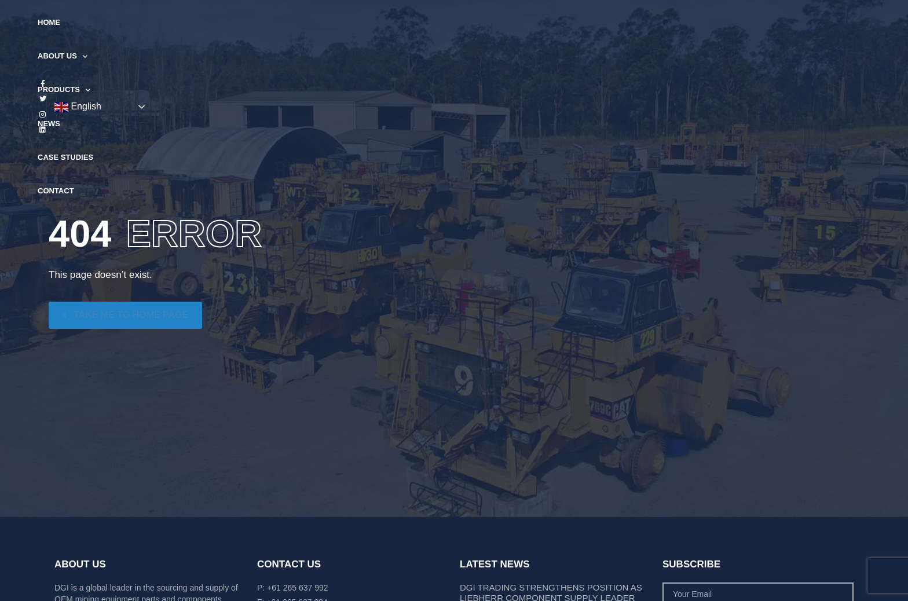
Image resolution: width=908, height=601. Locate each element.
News (469, 22)
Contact (589, 22)
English (782, 23)
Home (292, 22)
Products (414, 22)
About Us (346, 22)
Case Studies (526, 22)
